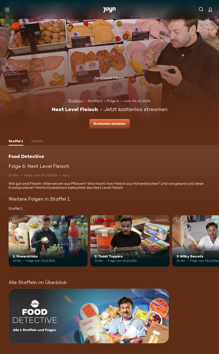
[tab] (16, 142)
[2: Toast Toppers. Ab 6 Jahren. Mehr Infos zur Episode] (129, 241)
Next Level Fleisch (109, 78)
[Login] (210, 9)
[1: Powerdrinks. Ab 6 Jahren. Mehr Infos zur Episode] (48, 241)
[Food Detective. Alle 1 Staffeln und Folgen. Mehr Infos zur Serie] (89, 316)
